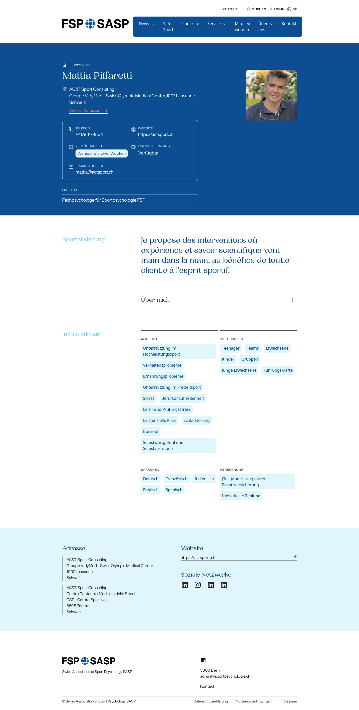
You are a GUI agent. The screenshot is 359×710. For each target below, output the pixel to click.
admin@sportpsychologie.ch (225, 676)
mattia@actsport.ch (94, 172)
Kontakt (289, 23)
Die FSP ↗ (230, 9)
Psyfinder (82, 65)
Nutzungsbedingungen (254, 701)
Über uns (263, 26)
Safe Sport (168, 26)
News (144, 23)
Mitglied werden (242, 26)
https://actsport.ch (155, 134)
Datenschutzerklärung (211, 701)
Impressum (288, 701)
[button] (256, 9)
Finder (187, 23)
